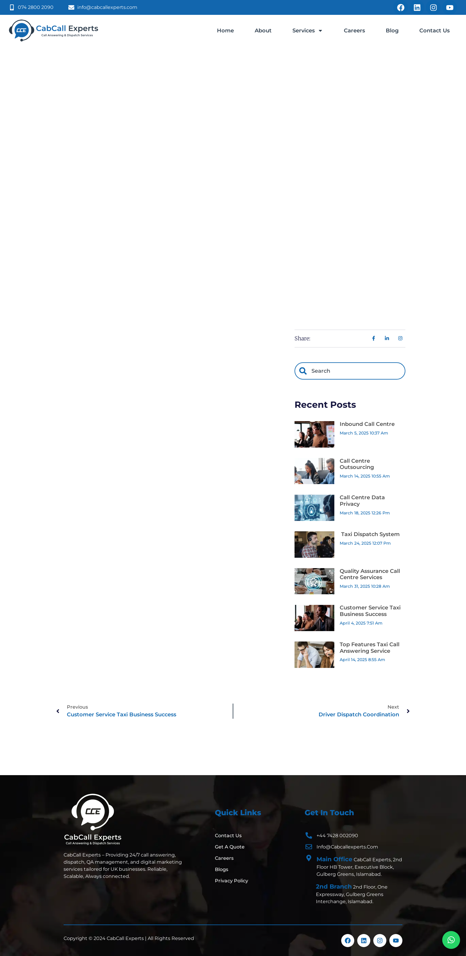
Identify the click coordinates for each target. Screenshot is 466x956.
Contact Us (434, 30)
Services (307, 30)
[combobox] (350, 371)
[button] (451, 940)
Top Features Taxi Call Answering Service (369, 647)
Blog (392, 30)
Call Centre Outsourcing (357, 464)
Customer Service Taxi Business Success (370, 610)
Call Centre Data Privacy (362, 500)
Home (225, 30)
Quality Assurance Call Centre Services (370, 574)
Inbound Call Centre (367, 424)
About (263, 30)
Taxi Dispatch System (370, 534)
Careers (354, 30)
